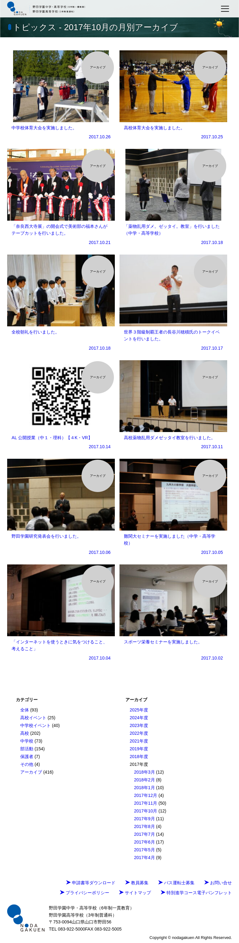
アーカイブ (31, 772)
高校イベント (33, 717)
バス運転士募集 (176, 882)
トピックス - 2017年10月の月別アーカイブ (95, 27)
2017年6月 (144, 842)
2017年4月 (144, 857)
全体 (24, 709)
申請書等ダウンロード (90, 882)
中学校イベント (35, 725)
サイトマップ (135, 892)
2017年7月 (144, 834)
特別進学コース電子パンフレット (196, 892)
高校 (24, 733)
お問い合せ (218, 882)
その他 (26, 764)
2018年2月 (144, 779)
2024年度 (139, 717)
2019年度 (139, 748)
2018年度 (139, 756)
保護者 (26, 756)
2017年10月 (145, 810)
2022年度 (139, 733)
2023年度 (139, 725)
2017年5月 (144, 849)
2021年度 (139, 740)
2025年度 (139, 709)
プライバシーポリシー (84, 892)
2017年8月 (144, 826)
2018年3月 (144, 772)
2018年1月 (144, 787)
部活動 (26, 748)
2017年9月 (144, 818)
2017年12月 (145, 795)
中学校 (26, 740)
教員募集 (136, 882)
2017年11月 (145, 803)
